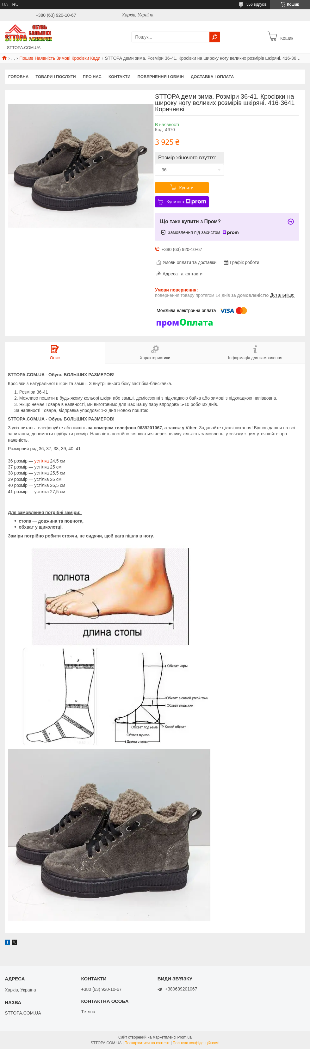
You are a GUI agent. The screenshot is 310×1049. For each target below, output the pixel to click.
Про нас (92, 76)
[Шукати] (214, 37)
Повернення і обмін (160, 76)
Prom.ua (184, 1037)
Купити (186, 187)
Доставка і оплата (212, 76)
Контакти (119, 76)
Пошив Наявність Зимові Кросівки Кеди (60, 58)
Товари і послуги (55, 76)
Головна (18, 76)
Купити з (186, 202)
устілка (41, 460)
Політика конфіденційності (196, 1043)
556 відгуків (256, 4)
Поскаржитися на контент (147, 1043)
